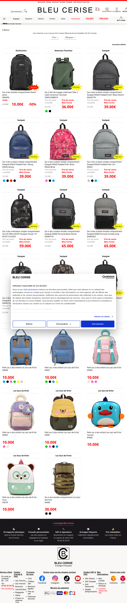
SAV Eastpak (90, 582)
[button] (5, 18)
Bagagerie (19, 592)
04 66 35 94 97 (7, 586)
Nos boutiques (7, 589)
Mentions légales (31, 588)
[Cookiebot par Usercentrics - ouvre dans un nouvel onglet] (104, 277)
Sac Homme (20, 584)
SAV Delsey (90, 579)
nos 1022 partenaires (29, 289)
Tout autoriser (98, 324)
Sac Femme (20, 581)
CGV (30, 579)
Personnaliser (63, 324)
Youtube (77, 579)
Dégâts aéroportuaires (91, 590)
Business (19, 587)
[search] (17, 12)
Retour (6, 30)
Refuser (29, 324)
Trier (55, 37)
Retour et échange (102, 585)
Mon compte (101, 580)
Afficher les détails (102, 317)
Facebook (42, 579)
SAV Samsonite (89, 585)
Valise (17, 595)
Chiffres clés (31, 583)
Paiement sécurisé (32, 598)
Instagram (55, 579)
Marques (70, 37)
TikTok (67, 579)
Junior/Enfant (20, 589)
